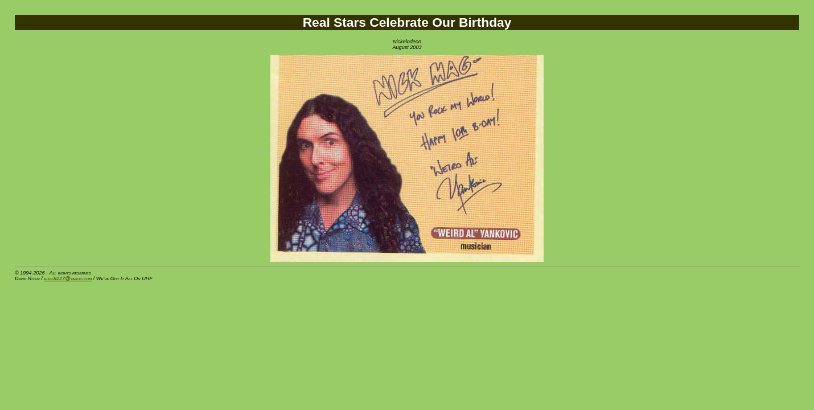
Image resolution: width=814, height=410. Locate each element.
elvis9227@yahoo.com (68, 278)
